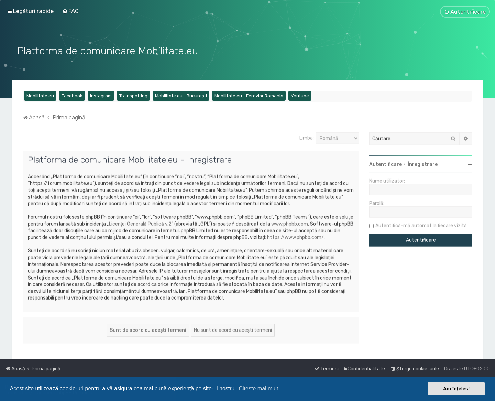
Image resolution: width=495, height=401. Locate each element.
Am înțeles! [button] (456, 388)
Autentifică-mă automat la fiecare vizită (421, 225)
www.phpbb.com (289, 223)
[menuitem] (70, 11)
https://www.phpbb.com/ (295, 236)
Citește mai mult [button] (258, 388)
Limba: (306, 137)
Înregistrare (423, 163)
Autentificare (385, 163)
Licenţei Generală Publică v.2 (140, 223)
